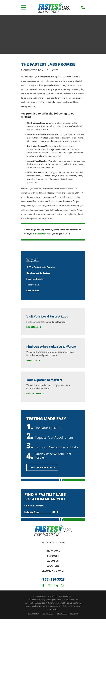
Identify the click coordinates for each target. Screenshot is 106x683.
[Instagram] (62, 585)
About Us (33, 360)
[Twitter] (49, 585)
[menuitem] (53, 267)
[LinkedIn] (56, 585)
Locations (34, 327)
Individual (53, 550)
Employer (53, 555)
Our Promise (35, 393)
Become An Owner (53, 571)
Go (55, 511)
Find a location (38, 233)
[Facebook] (43, 585)
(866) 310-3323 (53, 579)
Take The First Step (42, 467)
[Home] (54, 7)
